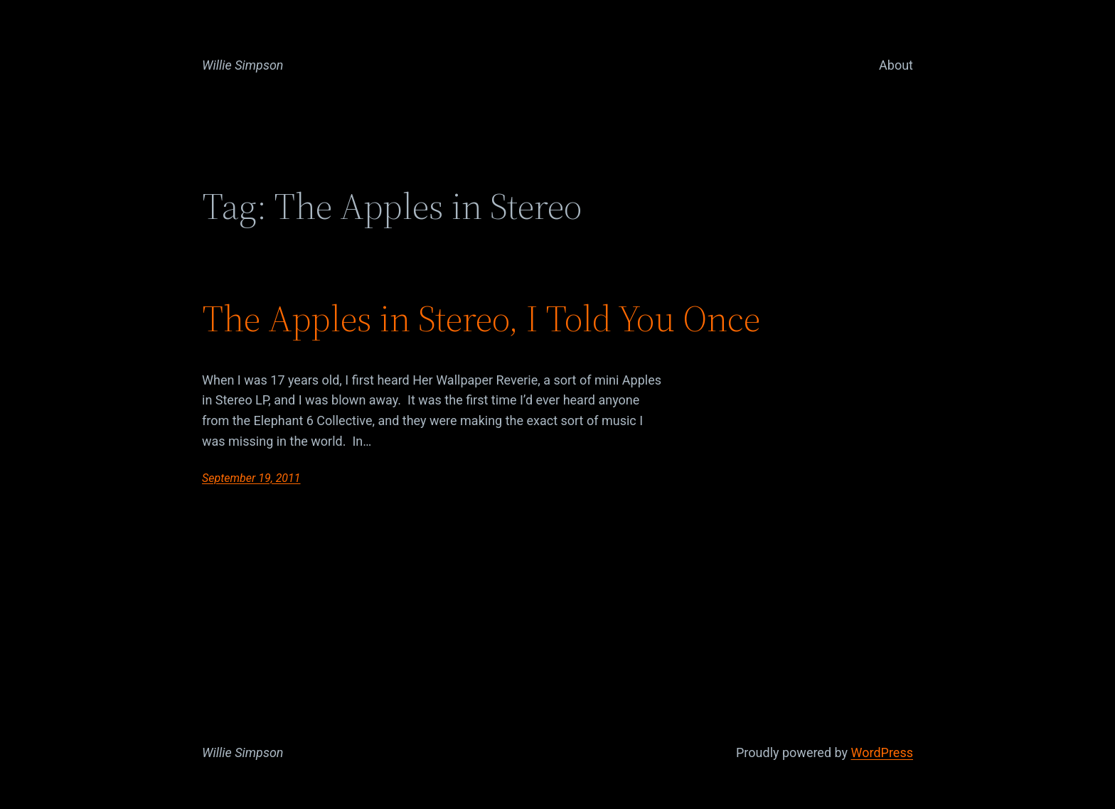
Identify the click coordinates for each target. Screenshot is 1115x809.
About (896, 65)
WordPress (882, 752)
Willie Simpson (243, 65)
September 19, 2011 (251, 478)
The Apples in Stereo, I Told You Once (481, 318)
